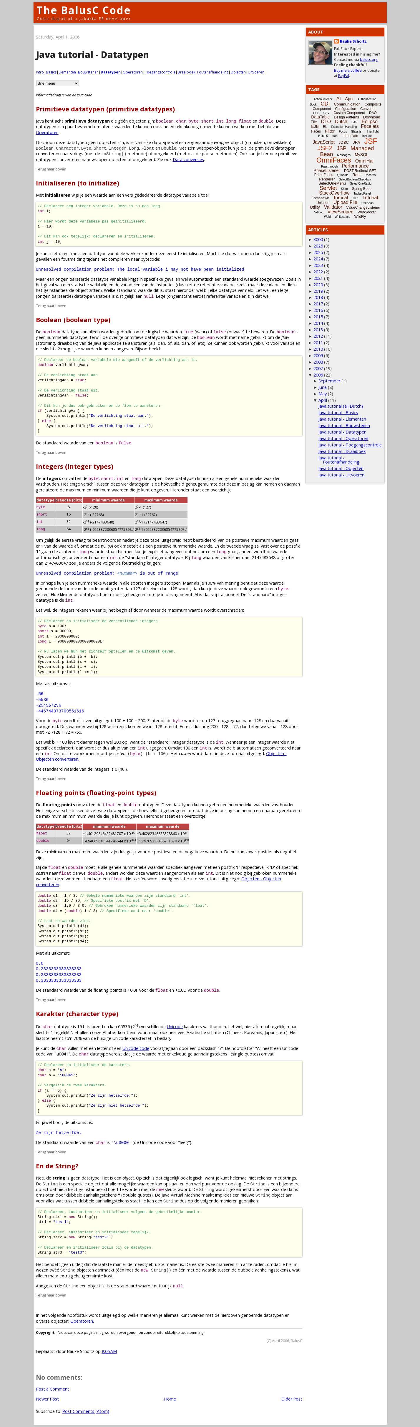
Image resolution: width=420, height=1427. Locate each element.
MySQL (361, 154)
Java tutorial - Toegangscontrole (350, 445)
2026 (318, 246)
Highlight (373, 131)
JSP (341, 148)
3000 (318, 239)
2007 (318, 368)
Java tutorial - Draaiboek (342, 451)
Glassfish (357, 131)
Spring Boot (361, 189)
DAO (373, 113)
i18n (335, 136)
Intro (40, 72)
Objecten (238, 72)
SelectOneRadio (360, 183)
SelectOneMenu (332, 183)
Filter (330, 130)
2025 (318, 252)
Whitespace (342, 216)
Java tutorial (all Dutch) (340, 406)
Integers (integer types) (74, 466)
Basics (51, 72)
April (322, 400)
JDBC (344, 142)
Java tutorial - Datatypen (342, 432)
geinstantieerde (59, 290)
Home (170, 1399)
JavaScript (324, 142)
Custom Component (349, 113)
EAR (354, 122)
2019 (318, 291)
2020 (318, 284)
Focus (343, 131)
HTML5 (323, 136)
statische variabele (89, 284)
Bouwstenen (88, 72)
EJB (315, 126)
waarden (123, 126)
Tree (355, 198)
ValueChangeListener (363, 207)
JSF (370, 141)
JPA (356, 142)
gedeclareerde (148, 195)
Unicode (175, 1026)
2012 (318, 336)
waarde (100, 195)
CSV (326, 113)
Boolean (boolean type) (73, 319)
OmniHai (364, 160)
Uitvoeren (256, 72)
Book (313, 104)
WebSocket (367, 212)
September (329, 381)
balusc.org (369, 59)
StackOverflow (334, 192)
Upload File (345, 202)
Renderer (327, 179)
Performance (355, 165)
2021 (318, 278)
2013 (318, 329)
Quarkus (342, 175)
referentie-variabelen (226, 296)
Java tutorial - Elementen (342, 419)
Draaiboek (186, 72)
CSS (316, 113)
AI (338, 98)
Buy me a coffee (348, 70)
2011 (318, 342)
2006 (318, 375)
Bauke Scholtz (353, 41)
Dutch (341, 121)
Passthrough (329, 166)
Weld (327, 216)
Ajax (349, 98)
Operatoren (133, 72)
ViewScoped (340, 211)
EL (325, 127)
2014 (318, 323)
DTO (326, 121)
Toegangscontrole (160, 72)
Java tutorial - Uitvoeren (341, 475)
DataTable (320, 117)
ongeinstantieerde (186, 296)
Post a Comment (52, 1389)
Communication (347, 104)
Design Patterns (346, 117)
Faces (316, 131)
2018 (318, 297)
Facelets (370, 126)
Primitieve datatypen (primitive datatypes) (105, 109)
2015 (318, 316)
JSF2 (325, 148)
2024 (318, 259)
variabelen (130, 284)
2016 (318, 310)
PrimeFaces (323, 175)
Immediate (350, 136)
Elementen (67, 72)
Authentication (367, 99)
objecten (137, 121)
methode (137, 153)
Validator (333, 207)
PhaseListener (327, 170)
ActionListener (322, 99)
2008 (318, 362)
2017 (318, 304)
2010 (318, 349)
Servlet (328, 188)
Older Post (291, 1399)
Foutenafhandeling (212, 72)
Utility (315, 207)
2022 (318, 272)
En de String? (57, 1166)
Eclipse (369, 121)
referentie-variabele (219, 284)
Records (370, 175)
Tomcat (340, 197)
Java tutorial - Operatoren (343, 438)
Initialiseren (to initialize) (77, 183)
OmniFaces (333, 160)
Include (367, 136)
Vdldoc (318, 212)
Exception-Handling (344, 126)
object (237, 142)
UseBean (367, 203)
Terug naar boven (51, 169)
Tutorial (370, 197)
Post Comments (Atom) (85, 1411)
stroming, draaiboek (57, 343)
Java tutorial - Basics (338, 412)
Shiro (344, 188)
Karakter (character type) (77, 1013)
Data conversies (188, 159)
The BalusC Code (83, 10)
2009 (318, 355)
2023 (318, 265)
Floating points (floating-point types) (96, 792)
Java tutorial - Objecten (340, 468)
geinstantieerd (93, 1189)
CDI (325, 104)
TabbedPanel (362, 193)
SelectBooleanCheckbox (355, 179)
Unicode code (135, 1048)
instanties (165, 284)
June (322, 387)
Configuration (345, 109)
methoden (226, 153)
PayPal (343, 75)
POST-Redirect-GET (360, 171)
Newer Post (47, 1399)
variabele (191, 195)
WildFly (360, 217)
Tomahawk (320, 198)
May (322, 394)
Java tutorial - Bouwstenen (344, 425)
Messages (344, 155)
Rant (357, 175)
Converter (368, 109)
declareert (64, 748)
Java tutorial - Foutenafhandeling (338, 460)
